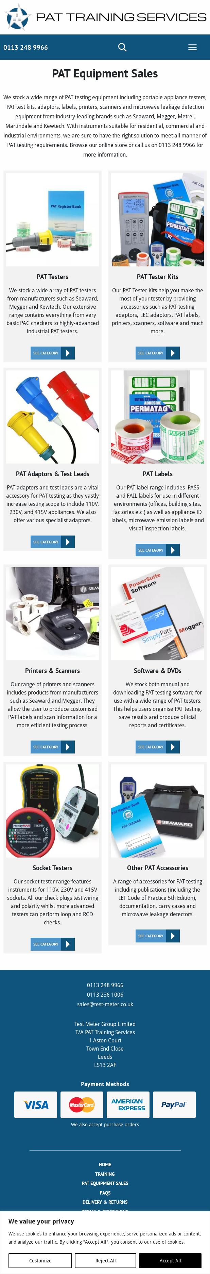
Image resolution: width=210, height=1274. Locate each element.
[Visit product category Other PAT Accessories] (157, 853)
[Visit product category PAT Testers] (52, 266)
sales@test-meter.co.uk (105, 1004)
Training (105, 1174)
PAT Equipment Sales (105, 1183)
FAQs (105, 1193)
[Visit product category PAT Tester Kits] (157, 266)
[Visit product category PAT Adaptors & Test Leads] (52, 459)
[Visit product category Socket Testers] (52, 857)
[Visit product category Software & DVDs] (157, 660)
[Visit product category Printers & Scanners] (52, 660)
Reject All (105, 1260)
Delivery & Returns (105, 1202)
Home (105, 1164)
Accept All (170, 1260)
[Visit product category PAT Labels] (157, 463)
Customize (40, 1260)
